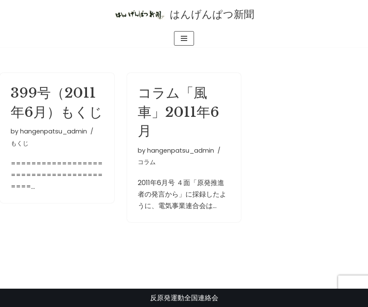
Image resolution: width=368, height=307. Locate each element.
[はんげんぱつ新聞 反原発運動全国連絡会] (184, 14)
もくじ (20, 143)
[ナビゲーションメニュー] (184, 38)
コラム (147, 162)
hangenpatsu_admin (53, 131)
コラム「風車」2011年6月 (178, 112)
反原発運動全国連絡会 (184, 298)
